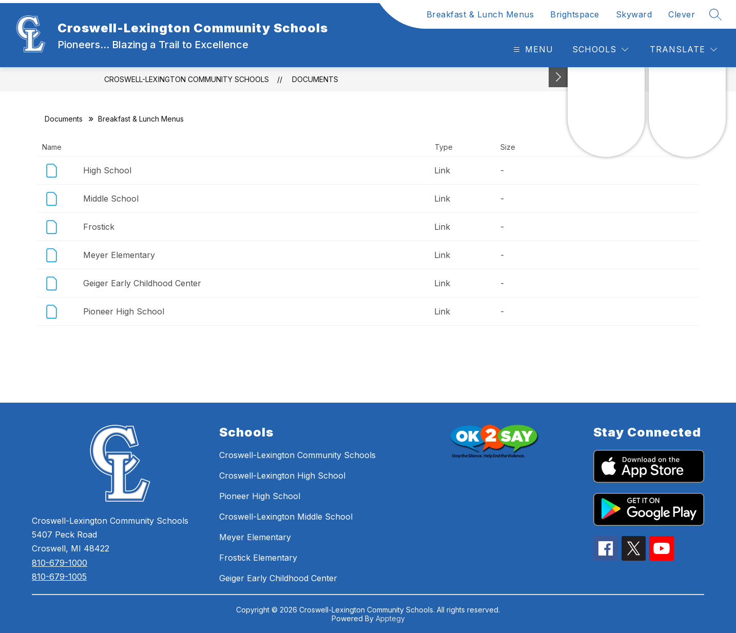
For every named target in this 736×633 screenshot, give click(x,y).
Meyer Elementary (119, 255)
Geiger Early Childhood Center (142, 283)
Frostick (98, 227)
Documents (315, 79)
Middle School (111, 198)
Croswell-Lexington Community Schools (186, 79)
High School (107, 170)
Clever (681, 14)
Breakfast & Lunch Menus (480, 14)
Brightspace (574, 14)
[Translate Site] (683, 49)
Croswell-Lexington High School (282, 475)
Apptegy (390, 618)
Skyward (634, 14)
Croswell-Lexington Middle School (286, 516)
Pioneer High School (123, 311)
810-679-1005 (59, 576)
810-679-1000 (59, 563)
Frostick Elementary (258, 557)
